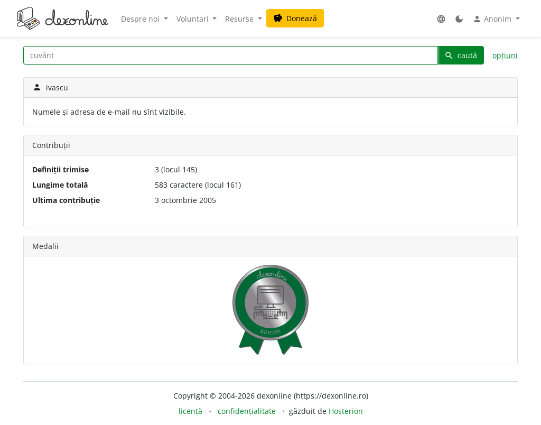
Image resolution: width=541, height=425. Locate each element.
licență (190, 411)
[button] (441, 19)
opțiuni (505, 55)
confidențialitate (247, 411)
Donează (295, 18)
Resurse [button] (240, 19)
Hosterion (346, 411)
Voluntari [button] (193, 19)
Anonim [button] (493, 19)
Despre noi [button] (141, 19)
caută (460, 55)
